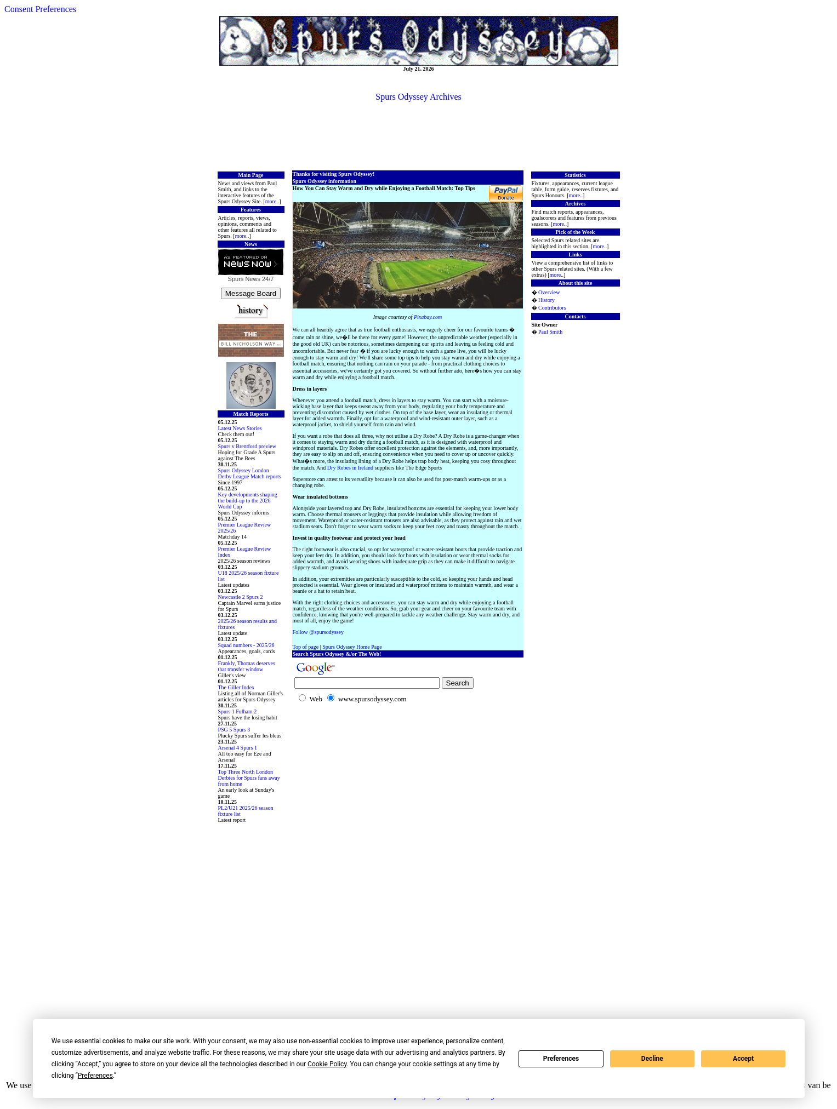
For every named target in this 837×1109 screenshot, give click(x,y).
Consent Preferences (40, 9)
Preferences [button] (95, 1075)
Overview (549, 292)
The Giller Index (236, 687)
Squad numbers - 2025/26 (246, 645)
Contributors (552, 308)
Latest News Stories (240, 428)
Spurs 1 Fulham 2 (237, 711)
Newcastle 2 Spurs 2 (240, 597)
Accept (743, 1058)
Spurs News (244, 279)
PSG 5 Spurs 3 (234, 730)
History (546, 300)
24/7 (267, 279)
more (271, 201)
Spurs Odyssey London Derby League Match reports (249, 473)
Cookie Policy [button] (327, 1064)
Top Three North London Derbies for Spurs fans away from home (249, 778)
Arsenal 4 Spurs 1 (237, 748)
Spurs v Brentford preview (247, 446)
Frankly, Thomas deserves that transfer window (246, 666)
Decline (652, 1058)
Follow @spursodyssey (318, 632)
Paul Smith (550, 332)
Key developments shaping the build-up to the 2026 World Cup (247, 500)
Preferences (561, 1058)
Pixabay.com (428, 317)
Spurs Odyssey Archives (418, 96)
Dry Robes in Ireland (350, 468)
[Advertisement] (418, 135)
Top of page (306, 647)
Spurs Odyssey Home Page (352, 647)
